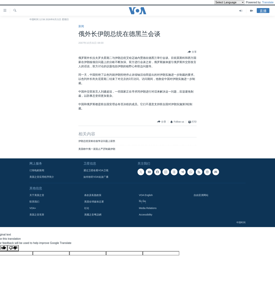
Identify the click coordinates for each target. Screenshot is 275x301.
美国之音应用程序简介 (41, 176)
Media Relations (147, 208)
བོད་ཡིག (142, 201)
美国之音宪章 (36, 214)
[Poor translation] (13, 248)
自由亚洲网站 (201, 195)
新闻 (81, 26)
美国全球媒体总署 (94, 201)
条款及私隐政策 (92, 195)
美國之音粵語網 (92, 214)
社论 (86, 208)
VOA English (146, 195)
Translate (265, 2)
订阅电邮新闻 (36, 170)
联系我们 (34, 201)
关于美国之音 (36, 195)
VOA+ (32, 208)
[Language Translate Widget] (223, 2)
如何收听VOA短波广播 (95, 176)
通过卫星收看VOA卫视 (95, 170)
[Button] (192, 52)
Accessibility (145, 214)
